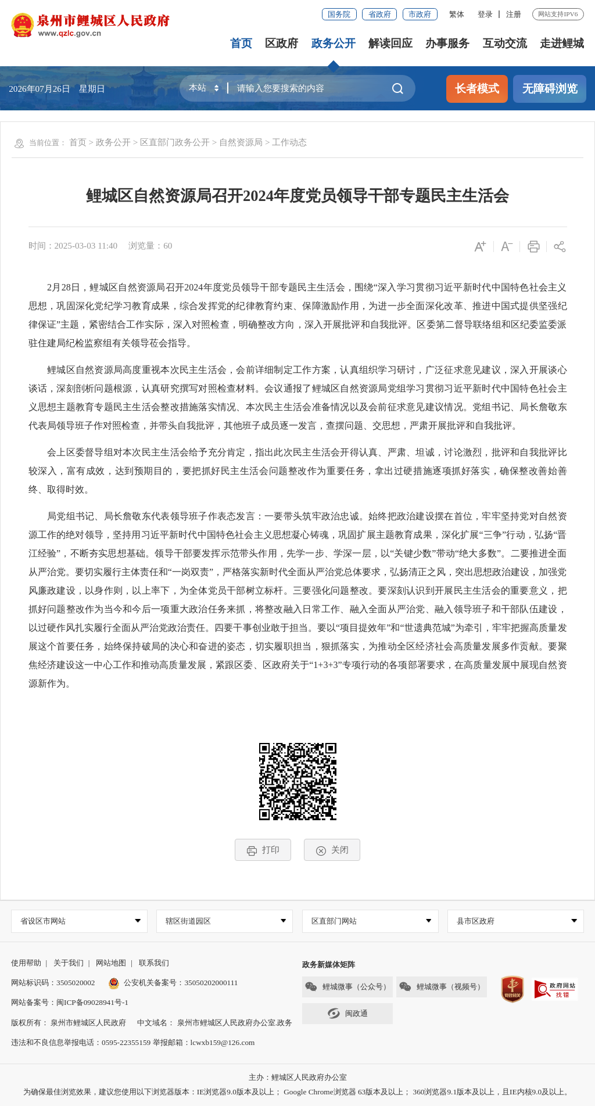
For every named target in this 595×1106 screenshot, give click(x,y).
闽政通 (347, 1013)
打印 (262, 850)
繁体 (456, 14)
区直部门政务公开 (175, 142)
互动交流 (505, 43)
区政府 (281, 43)
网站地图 (111, 962)
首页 (241, 43)
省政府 (379, 14)
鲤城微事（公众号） (347, 986)
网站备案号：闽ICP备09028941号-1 (69, 1002)
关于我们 (68, 962)
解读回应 (390, 43)
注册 (513, 14)
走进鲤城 (562, 43)
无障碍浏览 (550, 88)
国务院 (339, 14)
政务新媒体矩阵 (328, 964)
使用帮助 (26, 962)
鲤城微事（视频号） (442, 986)
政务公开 (333, 43)
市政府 (419, 14)
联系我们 (154, 962)
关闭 (332, 850)
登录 (485, 14)
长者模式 (477, 88)
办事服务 (447, 43)
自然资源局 (241, 142)
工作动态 (289, 142)
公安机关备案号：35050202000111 (173, 982)
